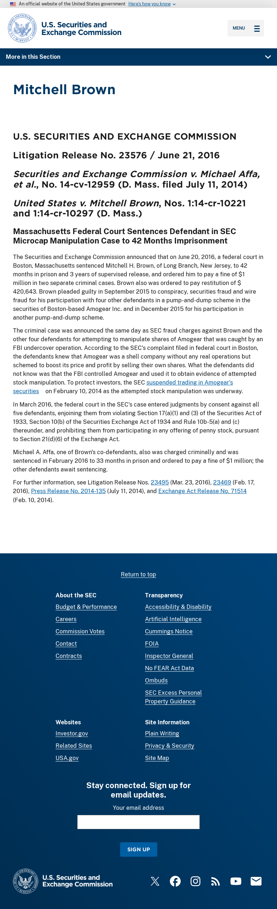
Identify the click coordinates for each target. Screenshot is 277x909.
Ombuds (156, 680)
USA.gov (67, 758)
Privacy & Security (169, 745)
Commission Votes (80, 631)
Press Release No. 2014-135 (68, 491)
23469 (222, 482)
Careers (66, 619)
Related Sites (74, 745)
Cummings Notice (169, 631)
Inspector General (169, 656)
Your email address (138, 807)
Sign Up (138, 849)
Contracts (69, 656)
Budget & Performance (86, 606)
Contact (66, 643)
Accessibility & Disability (178, 606)
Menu (246, 28)
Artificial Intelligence (173, 619)
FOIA (152, 643)
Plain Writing (162, 733)
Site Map (157, 758)
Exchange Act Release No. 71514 (202, 491)
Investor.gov (72, 733)
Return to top (138, 574)
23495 (160, 482)
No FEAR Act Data (169, 668)
